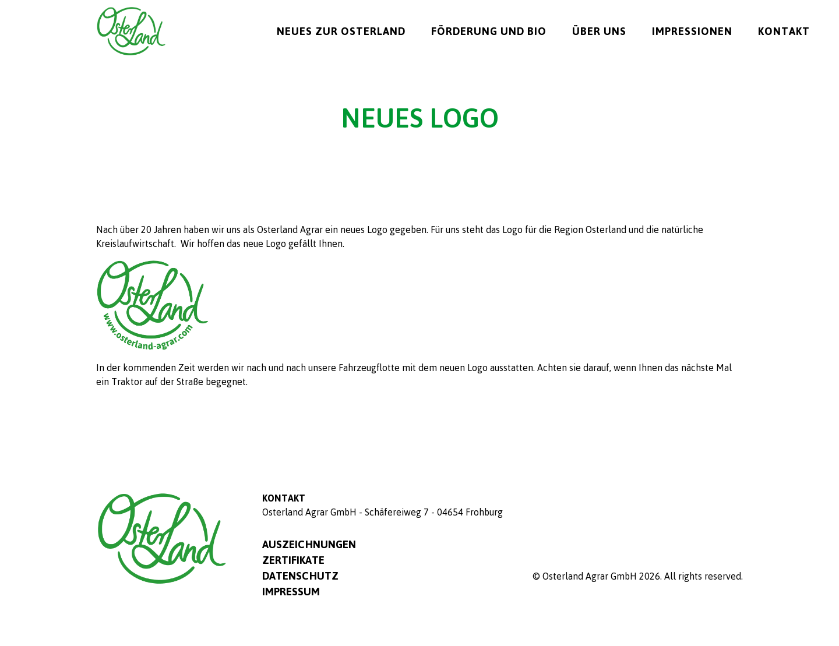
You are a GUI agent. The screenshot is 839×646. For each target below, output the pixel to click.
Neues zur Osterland (341, 30)
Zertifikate (293, 559)
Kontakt (784, 30)
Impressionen (692, 30)
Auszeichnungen (309, 544)
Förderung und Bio (489, 30)
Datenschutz (300, 575)
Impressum (291, 591)
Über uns (599, 30)
